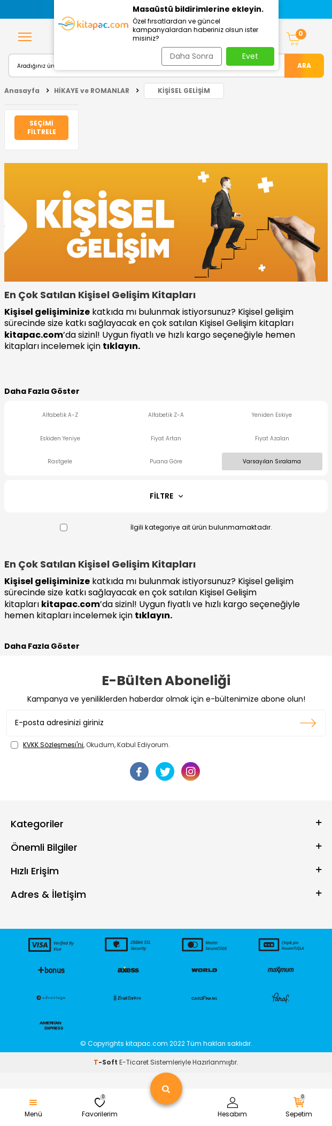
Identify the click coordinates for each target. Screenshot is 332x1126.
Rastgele (60, 461)
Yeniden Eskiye (272, 415)
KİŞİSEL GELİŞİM (184, 90)
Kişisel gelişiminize (47, 312)
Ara (304, 64)
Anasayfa (22, 90)
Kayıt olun (308, 723)
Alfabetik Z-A (166, 415)
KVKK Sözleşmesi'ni (53, 744)
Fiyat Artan (166, 438)
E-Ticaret (134, 1062)
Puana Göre (166, 461)
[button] (60, 9)
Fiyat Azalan (272, 438)
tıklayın (120, 346)
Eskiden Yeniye (60, 438)
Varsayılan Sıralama (272, 461)
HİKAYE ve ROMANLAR (91, 90)
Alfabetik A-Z (60, 415)
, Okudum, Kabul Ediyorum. (90, 745)
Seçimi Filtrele (41, 127)
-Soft (106, 1062)
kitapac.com (33, 335)
